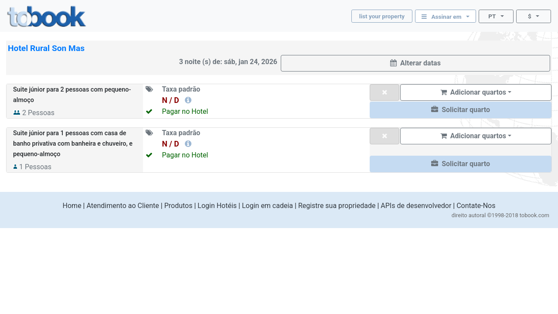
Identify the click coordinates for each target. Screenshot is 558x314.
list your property (382, 16)
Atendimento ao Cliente (122, 205)
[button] (460, 110)
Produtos (178, 205)
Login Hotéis (217, 205)
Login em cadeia (267, 205)
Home (72, 205)
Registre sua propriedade (337, 205)
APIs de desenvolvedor (416, 205)
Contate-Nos (475, 205)
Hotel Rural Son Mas (46, 48)
